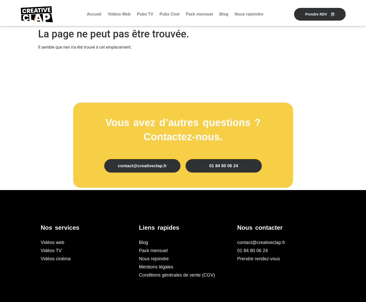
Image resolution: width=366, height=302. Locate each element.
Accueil (94, 14)
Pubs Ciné (169, 14)
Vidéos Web (119, 14)
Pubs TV (145, 14)
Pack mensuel (199, 14)
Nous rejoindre (249, 14)
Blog (223, 14)
